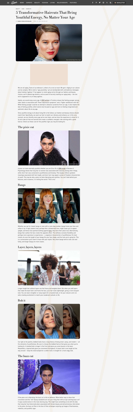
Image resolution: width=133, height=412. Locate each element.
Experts (29, 3)
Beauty (37, 3)
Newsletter (119, 3)
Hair (23, 8)
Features (73, 3)
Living (52, 3)
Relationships (62, 3)
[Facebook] (93, 3)
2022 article (45, 100)
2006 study (62, 168)
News (22, 3)
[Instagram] (103, 3)
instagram (77, 221)
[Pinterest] (96, 3)
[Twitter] (107, 3)
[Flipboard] (100, 3)
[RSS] (110, 3)
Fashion (45, 3)
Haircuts (28, 8)
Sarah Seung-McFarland (24, 21)
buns (50, 231)
